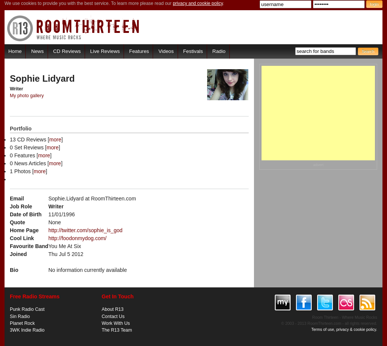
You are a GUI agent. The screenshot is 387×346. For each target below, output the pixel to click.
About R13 (113, 309)
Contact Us (113, 316)
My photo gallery (27, 95)
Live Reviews (105, 51)
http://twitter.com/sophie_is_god (85, 230)
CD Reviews (67, 51)
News (37, 51)
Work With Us (116, 323)
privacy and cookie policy (198, 3)
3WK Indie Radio (27, 330)
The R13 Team (117, 330)
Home (15, 51)
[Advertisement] (318, 113)
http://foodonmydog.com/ (77, 238)
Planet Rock (22, 323)
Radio (219, 51)
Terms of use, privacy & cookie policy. (344, 329)
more (55, 140)
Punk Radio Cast (27, 309)
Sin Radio (20, 316)
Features (139, 51)
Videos (165, 51)
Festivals (193, 51)
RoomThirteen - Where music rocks (73, 28)
